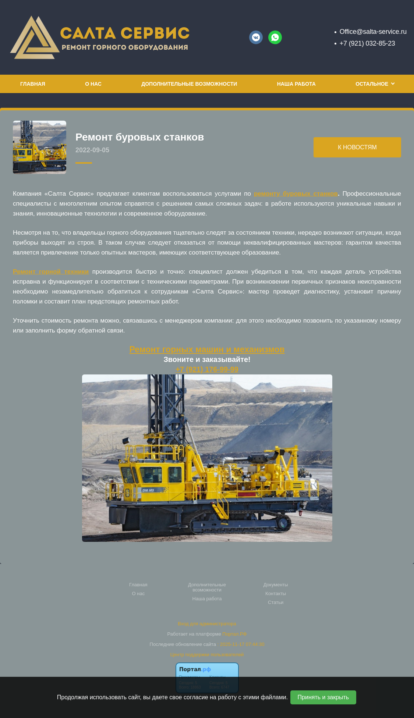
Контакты (275, 593)
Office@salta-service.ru (373, 31)
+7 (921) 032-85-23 (367, 43)
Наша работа (296, 84)
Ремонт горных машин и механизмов (206, 349)
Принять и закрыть (323, 697)
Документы (275, 584)
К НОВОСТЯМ (357, 147)
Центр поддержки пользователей (207, 654)
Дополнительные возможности (189, 84)
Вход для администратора (207, 623)
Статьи (275, 602)
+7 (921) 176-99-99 (207, 369)
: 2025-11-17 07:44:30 (240, 644)
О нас (93, 84)
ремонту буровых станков (296, 193)
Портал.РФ (234, 634)
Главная (32, 84)
